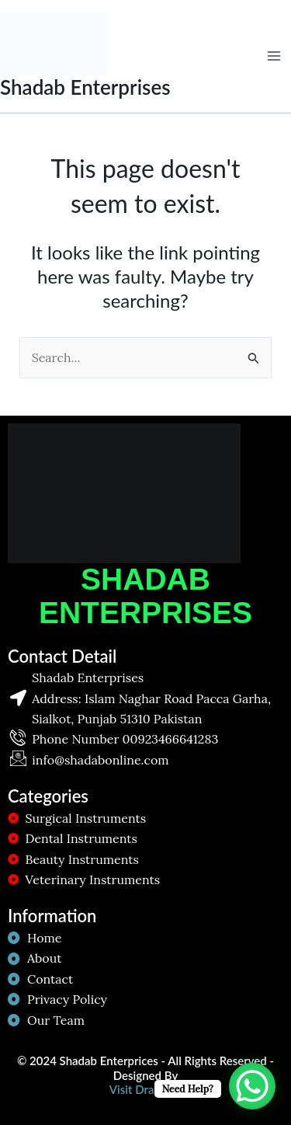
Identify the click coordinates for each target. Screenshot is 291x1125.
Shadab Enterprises (85, 87)
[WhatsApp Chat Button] (252, 1086)
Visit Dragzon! (145, 1089)
